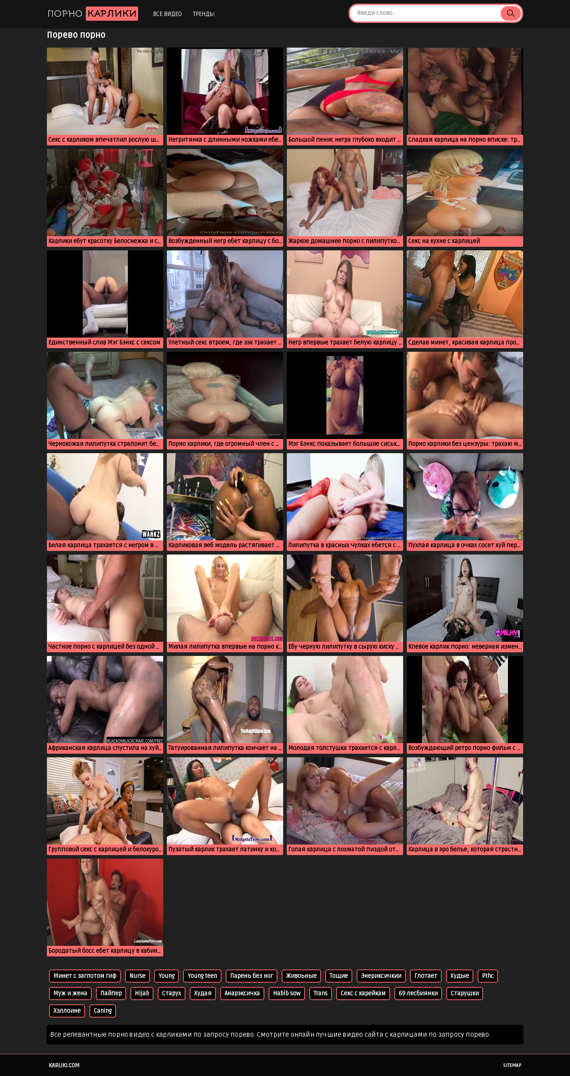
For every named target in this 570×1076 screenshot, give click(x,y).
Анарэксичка (242, 993)
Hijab (142, 993)
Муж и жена (70, 993)
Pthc (488, 976)
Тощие (339, 976)
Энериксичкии (381, 976)
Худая (203, 993)
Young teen (202, 976)
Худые (459, 976)
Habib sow (287, 993)
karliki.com (64, 1065)
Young (166, 976)
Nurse (137, 976)
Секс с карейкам (363, 993)
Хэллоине (67, 1011)
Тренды (203, 14)
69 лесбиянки (418, 993)
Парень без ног (251, 976)
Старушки (465, 993)
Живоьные (301, 976)
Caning (103, 1011)
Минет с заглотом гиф (84, 976)
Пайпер (111, 993)
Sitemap (512, 1065)
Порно (92, 14)
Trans (321, 993)
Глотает (425, 976)
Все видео (167, 14)
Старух (171, 993)
